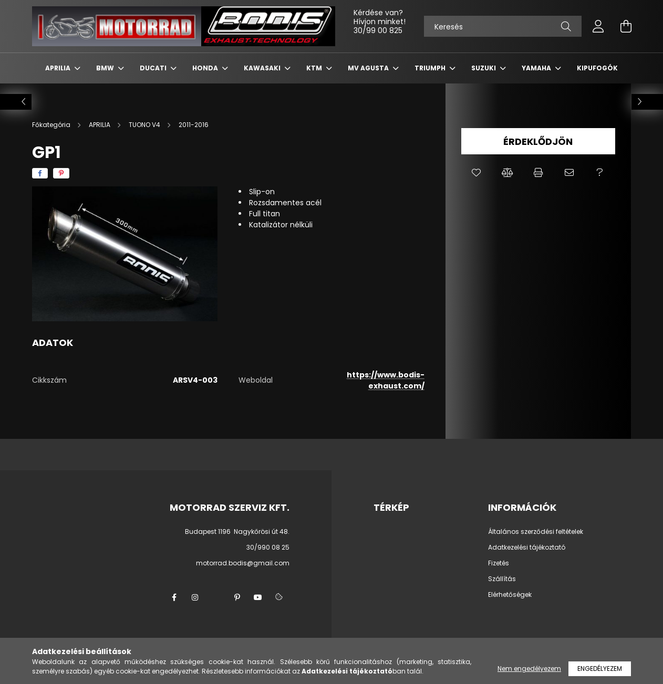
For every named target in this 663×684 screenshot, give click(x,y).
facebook (173, 597)
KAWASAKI (263, 68)
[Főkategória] (52, 124)
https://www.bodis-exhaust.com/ (385, 380)
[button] (477, 172)
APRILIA (58, 68)
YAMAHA (537, 68)
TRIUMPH (431, 68)
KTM (315, 68)
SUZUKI (484, 68)
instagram (194, 597)
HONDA (206, 68)
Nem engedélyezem (529, 668)
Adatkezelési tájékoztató (526, 547)
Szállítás (502, 579)
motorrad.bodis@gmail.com (242, 563)
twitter (215, 597)
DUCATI (154, 68)
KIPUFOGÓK (597, 68)
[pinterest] (61, 173)
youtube (257, 597)
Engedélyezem (599, 668)
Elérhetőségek (510, 594)
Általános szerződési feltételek (535, 531)
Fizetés (498, 563)
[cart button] (625, 26)
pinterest (236, 597)
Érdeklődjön (538, 141)
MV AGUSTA (369, 68)
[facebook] (40, 173)
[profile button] (598, 26)
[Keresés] (503, 26)
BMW (106, 68)
